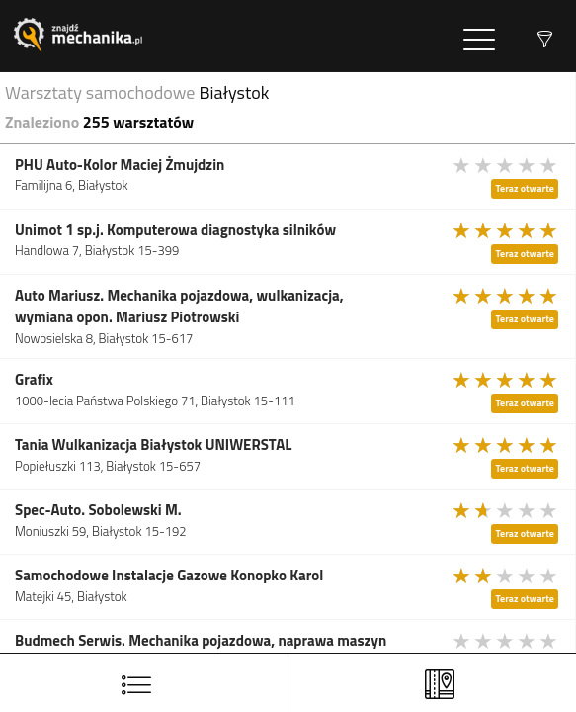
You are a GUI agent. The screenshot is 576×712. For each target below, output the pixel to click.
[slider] (506, 165)
